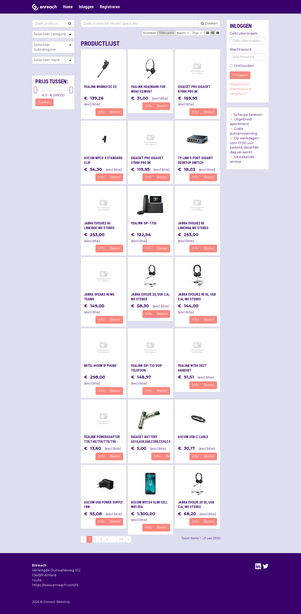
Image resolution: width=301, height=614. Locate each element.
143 (121, 539)
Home (68, 6)
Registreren (110, 6)
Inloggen (86, 6)
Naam (183, 33)
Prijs (197, 33)
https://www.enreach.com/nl (55, 585)
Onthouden (242, 66)
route (37, 580)
